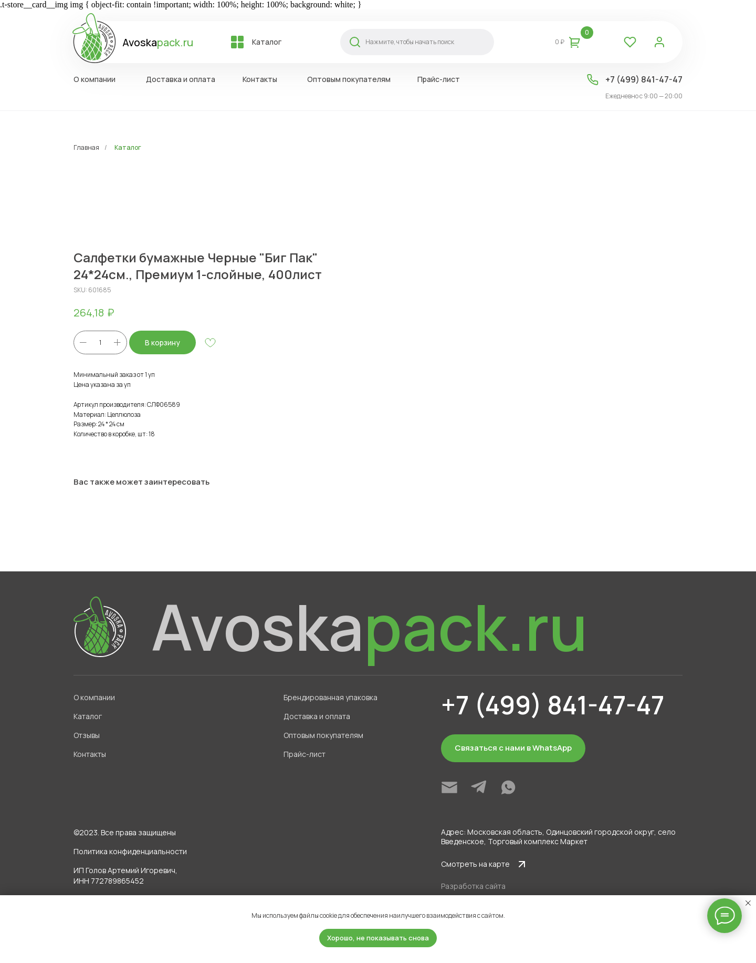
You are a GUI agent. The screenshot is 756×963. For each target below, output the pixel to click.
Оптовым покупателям (323, 735)
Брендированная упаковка (330, 697)
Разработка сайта (473, 886)
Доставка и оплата (317, 716)
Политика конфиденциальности (130, 851)
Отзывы (87, 735)
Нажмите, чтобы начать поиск (409, 41)
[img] (449, 787)
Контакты (90, 754)
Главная (86, 147)
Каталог (127, 147)
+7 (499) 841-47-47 (643, 79)
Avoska (157, 42)
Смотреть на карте (475, 864)
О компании (94, 697)
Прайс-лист (305, 754)
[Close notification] (748, 903)
